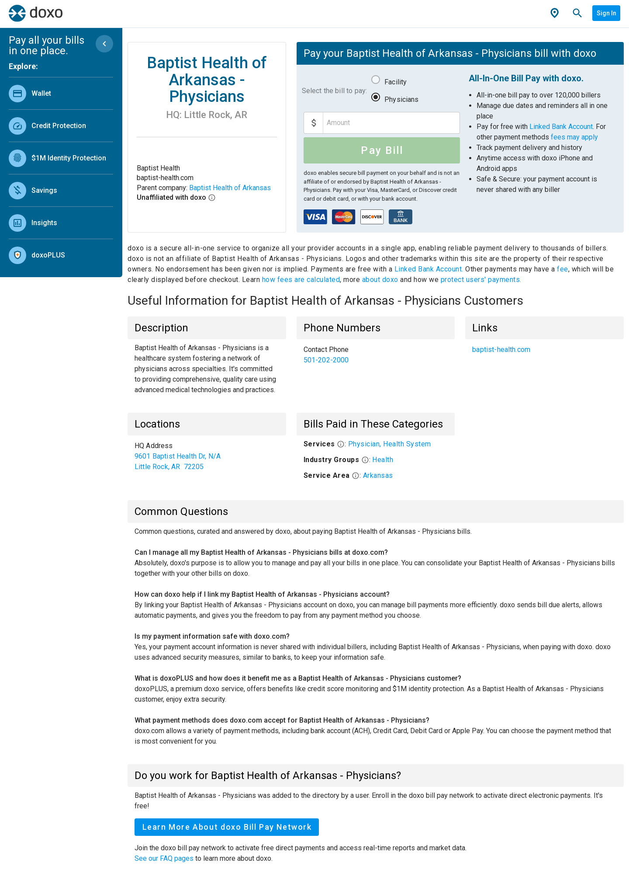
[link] (61, 93)
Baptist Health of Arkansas (230, 188)
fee (562, 269)
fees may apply (574, 137)
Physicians (401, 99)
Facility (395, 82)
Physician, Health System (389, 444)
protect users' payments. (481, 279)
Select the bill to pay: (334, 91)
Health (382, 460)
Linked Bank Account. (430, 269)
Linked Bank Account (561, 126)
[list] (61, 172)
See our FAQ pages (165, 858)
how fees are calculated (301, 279)
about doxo (380, 279)
